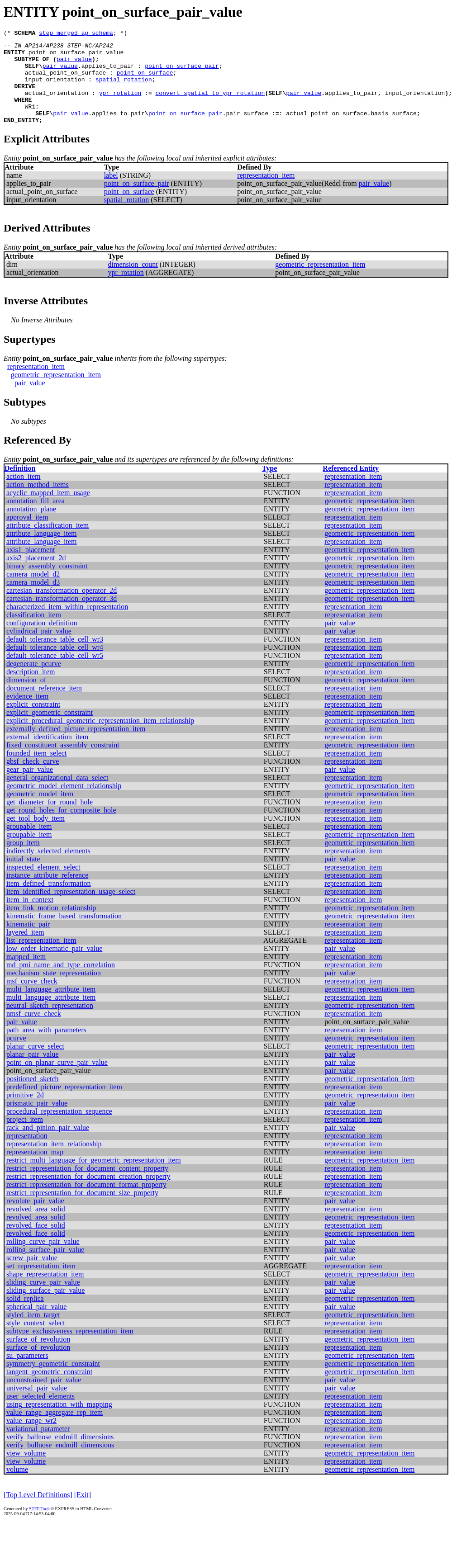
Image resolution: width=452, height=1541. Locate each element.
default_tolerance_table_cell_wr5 (54, 673)
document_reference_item (44, 705)
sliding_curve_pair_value (43, 1300)
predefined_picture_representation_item (64, 1104)
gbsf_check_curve (32, 779)
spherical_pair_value (36, 1324)
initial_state (23, 876)
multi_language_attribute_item (50, 1007)
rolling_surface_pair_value (45, 1267)
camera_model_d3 (33, 600)
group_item (23, 860)
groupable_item (29, 844)
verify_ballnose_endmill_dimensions (60, 1454)
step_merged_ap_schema (76, 34)
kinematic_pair (28, 941)
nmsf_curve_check (33, 1031)
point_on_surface (145, 80)
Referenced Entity (351, 486)
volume (17, 1487)
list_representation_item (41, 958)
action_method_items (37, 502)
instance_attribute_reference (47, 893)
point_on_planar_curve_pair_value (57, 1080)
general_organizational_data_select (57, 795)
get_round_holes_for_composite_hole (61, 828)
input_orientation (55, 89)
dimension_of (26, 697)
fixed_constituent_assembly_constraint (62, 762)
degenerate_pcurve (33, 681)
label (111, 193)
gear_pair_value (29, 787)
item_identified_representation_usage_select (70, 909)
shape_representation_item (45, 1291)
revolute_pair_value (35, 1218)
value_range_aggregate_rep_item (54, 1430)
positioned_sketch (32, 1096)
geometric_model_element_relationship (63, 803)
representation (27, 1153)
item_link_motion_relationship (51, 925)
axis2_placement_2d (36, 575)
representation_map (34, 1169)
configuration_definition (41, 640)
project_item (24, 1137)
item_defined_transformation (48, 901)
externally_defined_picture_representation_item (75, 746)
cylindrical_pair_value (38, 648)
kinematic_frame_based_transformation (64, 933)
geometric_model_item (39, 811)
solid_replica (25, 1316)
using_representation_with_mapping (59, 1422)
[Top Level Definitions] (38, 1512)
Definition (20, 486)
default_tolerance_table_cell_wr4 (54, 665)
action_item (23, 494)
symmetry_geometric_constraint (53, 1381)
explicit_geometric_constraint (49, 730)
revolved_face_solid (35, 1243)
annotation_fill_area (35, 518)
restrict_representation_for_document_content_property (87, 1186)
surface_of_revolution (38, 1357)
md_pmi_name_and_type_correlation (60, 982)
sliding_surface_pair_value (45, 1308)
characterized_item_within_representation (67, 624)
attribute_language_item (41, 551)
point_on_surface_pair (182, 72)
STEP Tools (39, 1526)
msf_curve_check (31, 998)
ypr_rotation (120, 105)
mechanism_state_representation (53, 990)
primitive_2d (25, 1112)
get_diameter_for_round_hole (49, 819)
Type (269, 486)
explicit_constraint (33, 722)
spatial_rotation (123, 89)
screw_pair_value (31, 1275)
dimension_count (133, 282)
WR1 (30, 121)
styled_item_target (33, 1332)
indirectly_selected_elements (48, 868)
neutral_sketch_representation (49, 1023)
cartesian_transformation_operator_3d (61, 616)
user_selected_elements (40, 1414)
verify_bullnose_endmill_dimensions (60, 1462)
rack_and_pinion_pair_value (47, 1145)
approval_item (27, 535)
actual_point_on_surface (65, 80)
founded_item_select (36, 771)
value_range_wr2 (31, 1438)
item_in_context (29, 917)
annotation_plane (31, 526)
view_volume (26, 1471)
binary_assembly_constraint (47, 583)
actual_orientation (56, 105)
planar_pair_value (32, 1072)
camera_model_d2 (33, 592)
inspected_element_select (43, 885)
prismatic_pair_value (36, 1121)
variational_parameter (38, 1446)
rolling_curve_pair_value (43, 1259)
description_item (30, 689)
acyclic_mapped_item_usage (48, 510)
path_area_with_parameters (46, 1047)
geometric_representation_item (320, 282)
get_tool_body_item (35, 836)
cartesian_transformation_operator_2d (61, 608)
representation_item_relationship (54, 1161)
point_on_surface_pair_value (76, 56)
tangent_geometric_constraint (49, 1389)
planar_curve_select (35, 1064)
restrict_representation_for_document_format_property (86, 1202)
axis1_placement (30, 567)
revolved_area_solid (35, 1226)
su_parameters (27, 1373)
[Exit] (82, 1512)
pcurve (16, 1055)
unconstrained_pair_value (43, 1397)
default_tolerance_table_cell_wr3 (54, 657)
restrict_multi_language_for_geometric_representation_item (93, 1178)
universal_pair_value (36, 1405)
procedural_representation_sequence (59, 1129)
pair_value (74, 64)
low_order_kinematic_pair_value (54, 966)
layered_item (25, 950)
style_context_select (35, 1340)
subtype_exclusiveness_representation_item (69, 1348)
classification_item (33, 632)
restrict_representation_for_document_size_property (82, 1210)
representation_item (266, 193)
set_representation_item (41, 1283)
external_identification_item (47, 754)
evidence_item (27, 714)
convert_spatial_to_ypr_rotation (210, 105)
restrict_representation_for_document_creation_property (88, 1194)
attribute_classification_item (47, 543)
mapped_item (26, 974)
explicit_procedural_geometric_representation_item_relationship (100, 738)
